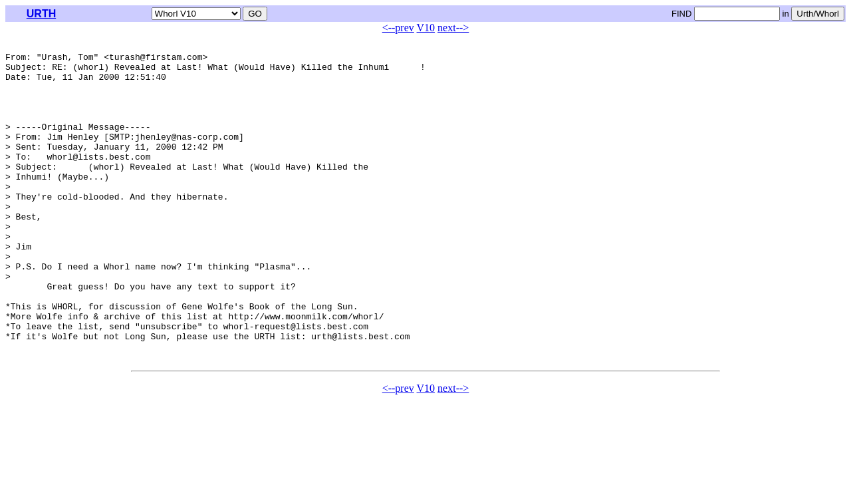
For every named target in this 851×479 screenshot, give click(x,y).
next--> (453, 27)
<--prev (398, 27)
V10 (426, 27)
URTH (41, 13)
